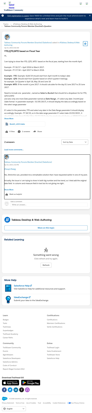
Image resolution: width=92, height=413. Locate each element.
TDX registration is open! (18, 15)
